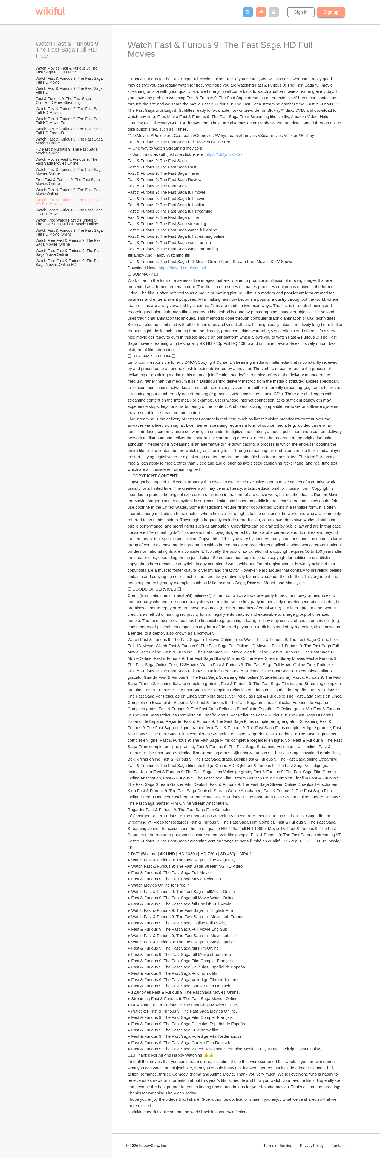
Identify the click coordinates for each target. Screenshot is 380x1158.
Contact (338, 1145)
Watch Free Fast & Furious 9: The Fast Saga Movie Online (69, 252)
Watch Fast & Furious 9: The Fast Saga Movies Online (69, 141)
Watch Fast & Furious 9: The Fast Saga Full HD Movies (69, 111)
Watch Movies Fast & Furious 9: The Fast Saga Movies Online (67, 161)
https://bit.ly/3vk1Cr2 (224, 154)
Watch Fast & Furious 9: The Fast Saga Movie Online (69, 192)
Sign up (331, 12)
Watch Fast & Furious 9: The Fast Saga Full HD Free (69, 49)
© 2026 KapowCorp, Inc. (146, 1145)
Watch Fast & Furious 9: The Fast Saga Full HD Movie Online (69, 232)
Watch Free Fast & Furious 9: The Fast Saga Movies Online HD (69, 263)
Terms (277, 1145)
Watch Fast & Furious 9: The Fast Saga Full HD (69, 90)
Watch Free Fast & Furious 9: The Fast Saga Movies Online (69, 242)
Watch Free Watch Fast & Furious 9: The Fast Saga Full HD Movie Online (67, 222)
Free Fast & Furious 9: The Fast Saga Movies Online (68, 181)
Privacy (311, 1145)
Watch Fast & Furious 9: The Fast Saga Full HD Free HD (69, 131)
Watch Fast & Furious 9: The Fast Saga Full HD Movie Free (69, 121)
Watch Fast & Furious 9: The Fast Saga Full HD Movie (69, 80)
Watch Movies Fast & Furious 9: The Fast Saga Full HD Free (67, 70)
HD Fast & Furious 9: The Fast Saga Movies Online (67, 151)
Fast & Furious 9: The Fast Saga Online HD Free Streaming (64, 100)
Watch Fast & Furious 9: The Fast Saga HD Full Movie (69, 212)
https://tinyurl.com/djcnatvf (182, 267)
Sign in (300, 12)
